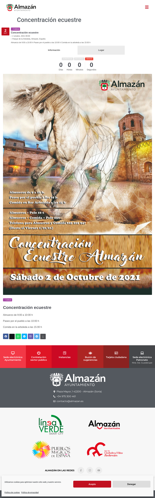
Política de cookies (12, 492)
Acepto (92, 484)
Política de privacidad (30, 492)
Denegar (131, 484)
